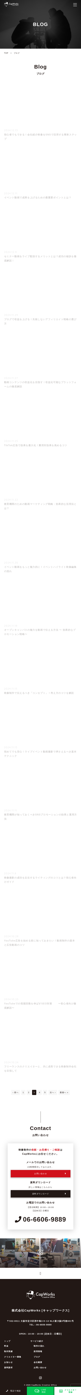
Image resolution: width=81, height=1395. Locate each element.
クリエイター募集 (12, 1357)
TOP (6, 53)
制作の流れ (39, 1346)
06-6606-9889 (40, 1219)
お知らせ (8, 1362)
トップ (7, 1341)
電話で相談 (13, 1391)
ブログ (37, 1357)
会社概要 (38, 1362)
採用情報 (38, 1351)
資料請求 (8, 1367)
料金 (6, 1346)
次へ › (53, 1092)
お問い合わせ (40, 1367)
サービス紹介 (36, 1341)
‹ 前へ (16, 1092)
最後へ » (64, 1092)
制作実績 (8, 1351)
